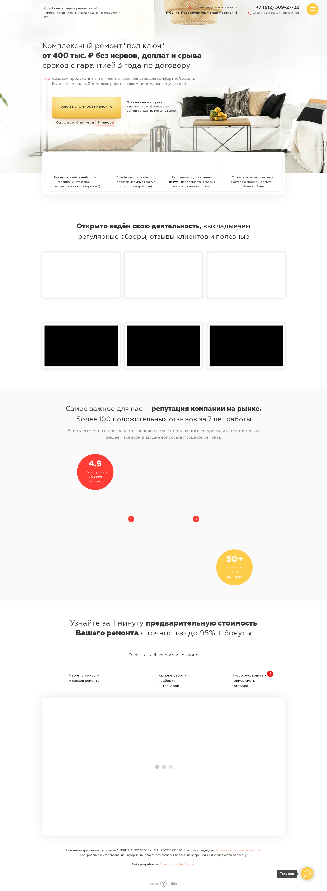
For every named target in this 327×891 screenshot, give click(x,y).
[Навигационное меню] (313, 9)
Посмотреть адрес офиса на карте (216, 7)
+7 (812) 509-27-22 (277, 7)
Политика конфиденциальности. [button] (239, 850)
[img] (22, 10)
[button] (81, 275)
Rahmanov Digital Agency (177, 864)
